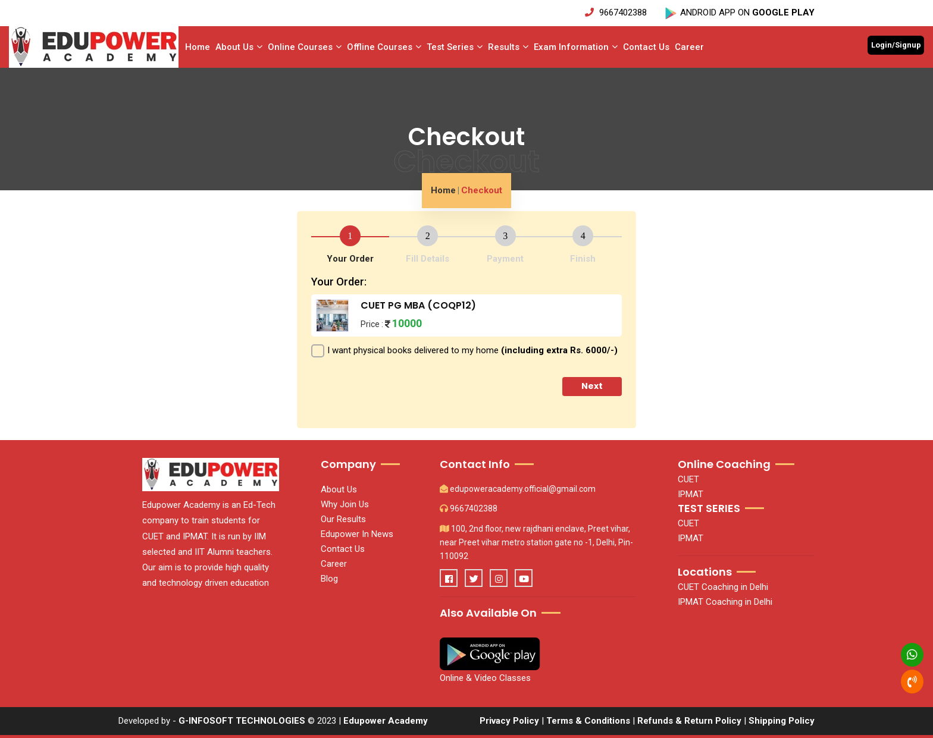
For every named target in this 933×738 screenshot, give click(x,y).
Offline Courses (384, 47)
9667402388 (617, 12)
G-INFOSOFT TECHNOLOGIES (242, 720)
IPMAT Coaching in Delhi (725, 601)
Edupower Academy (385, 720)
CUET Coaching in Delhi (723, 587)
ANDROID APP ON (739, 12)
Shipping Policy (782, 720)
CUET (688, 479)
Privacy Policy (509, 720)
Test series (455, 47)
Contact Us (646, 47)
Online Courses (305, 47)
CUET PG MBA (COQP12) (418, 305)
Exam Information (576, 47)
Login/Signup (896, 44)
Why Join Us (345, 504)
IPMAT (690, 494)
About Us (238, 47)
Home (197, 47)
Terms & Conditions (588, 720)
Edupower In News (357, 534)
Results (508, 47)
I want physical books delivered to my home (472, 350)
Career (689, 47)
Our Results (343, 519)
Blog (329, 578)
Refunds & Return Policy (690, 720)
